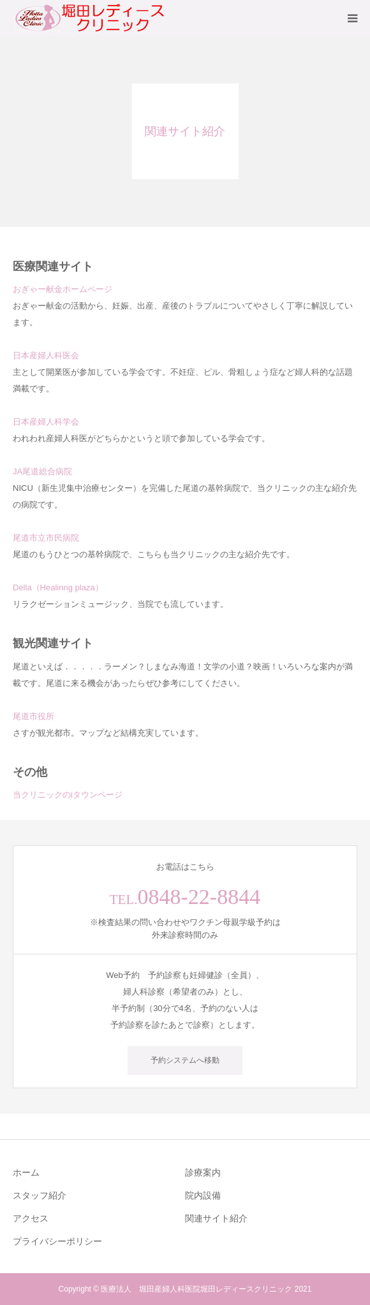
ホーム (26, 1172)
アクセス (30, 1218)
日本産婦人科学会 (46, 421)
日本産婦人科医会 (46, 355)
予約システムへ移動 (185, 1060)
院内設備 (203, 1195)
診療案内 (203, 1172)
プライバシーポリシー (57, 1241)
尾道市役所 (33, 716)
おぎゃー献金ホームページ (62, 289)
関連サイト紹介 (216, 1218)
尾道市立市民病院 (46, 538)
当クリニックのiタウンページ (67, 794)
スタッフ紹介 (39, 1195)
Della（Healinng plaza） (58, 587)
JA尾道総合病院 (42, 471)
